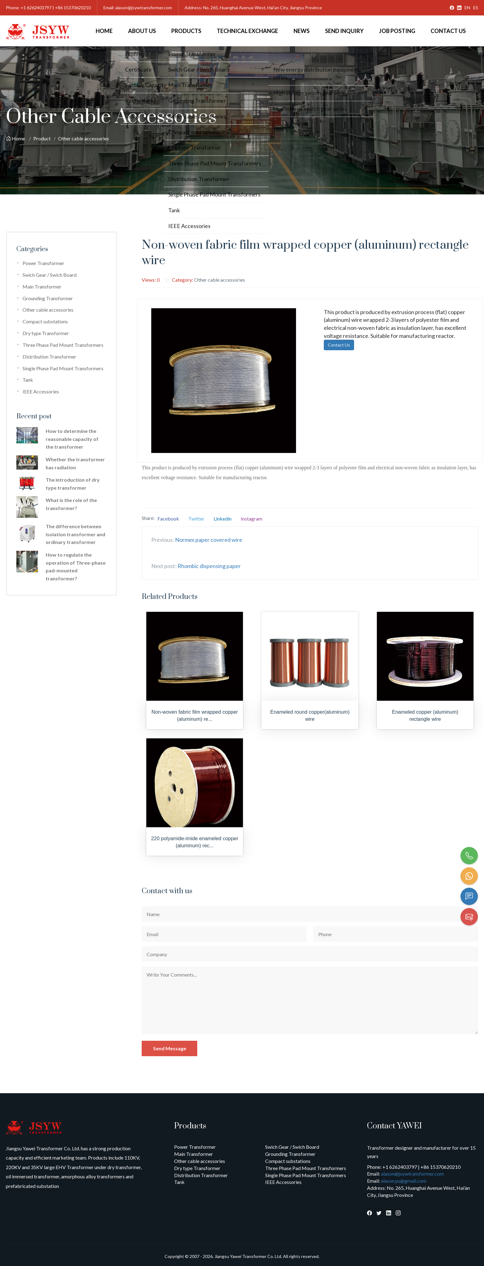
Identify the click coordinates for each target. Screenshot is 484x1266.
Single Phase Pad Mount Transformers (63, 368)
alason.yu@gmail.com (403, 1181)
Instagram (251, 518)
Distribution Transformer (49, 356)
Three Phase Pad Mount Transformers (63, 345)
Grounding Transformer (48, 298)
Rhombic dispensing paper (209, 565)
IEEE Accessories (41, 391)
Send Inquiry (344, 30)
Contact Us (448, 30)
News (302, 30)
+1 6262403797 (36, 7)
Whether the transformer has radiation (75, 463)
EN (467, 7)
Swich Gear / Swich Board (50, 275)
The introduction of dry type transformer (73, 484)
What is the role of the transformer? (71, 504)
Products (186, 30)
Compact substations (45, 321)
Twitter (196, 518)
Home (104, 30)
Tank (28, 380)
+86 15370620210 (73, 7)
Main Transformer (42, 286)
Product (42, 138)
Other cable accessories (83, 138)
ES (475, 7)
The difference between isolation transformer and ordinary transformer (75, 534)
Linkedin (223, 518)
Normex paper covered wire (208, 539)
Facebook (168, 518)
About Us (142, 30)
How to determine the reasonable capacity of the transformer (72, 439)
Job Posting (397, 30)
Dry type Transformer (46, 333)
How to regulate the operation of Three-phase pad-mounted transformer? (76, 566)
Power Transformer (43, 263)
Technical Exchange (247, 30)
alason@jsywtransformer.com (143, 7)
